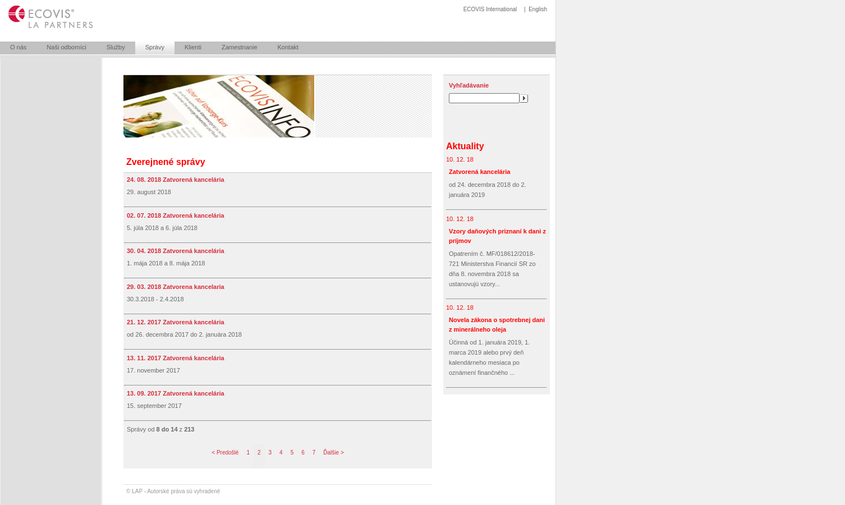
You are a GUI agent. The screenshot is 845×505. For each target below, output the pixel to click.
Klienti (193, 47)
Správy (154, 47)
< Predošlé (225, 452)
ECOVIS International (490, 9)
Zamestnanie (240, 47)
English (538, 9)
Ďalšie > (333, 452)
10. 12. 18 (460, 159)
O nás (18, 47)
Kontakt (288, 47)
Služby (116, 47)
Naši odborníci (66, 47)
